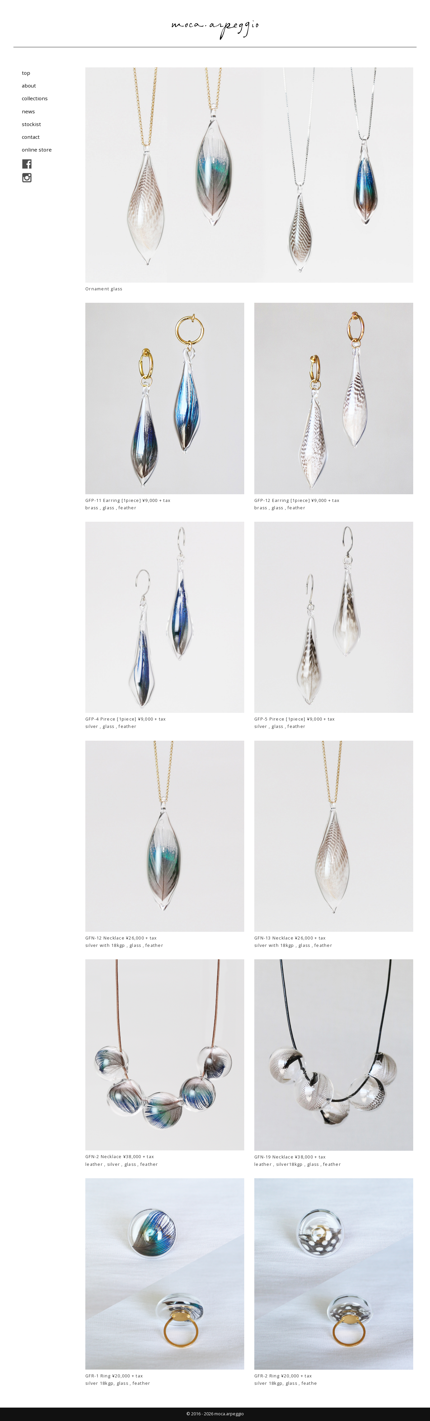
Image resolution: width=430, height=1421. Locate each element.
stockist (31, 123)
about (29, 85)
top (26, 72)
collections (35, 98)
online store (37, 149)
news (28, 111)
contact (31, 136)
